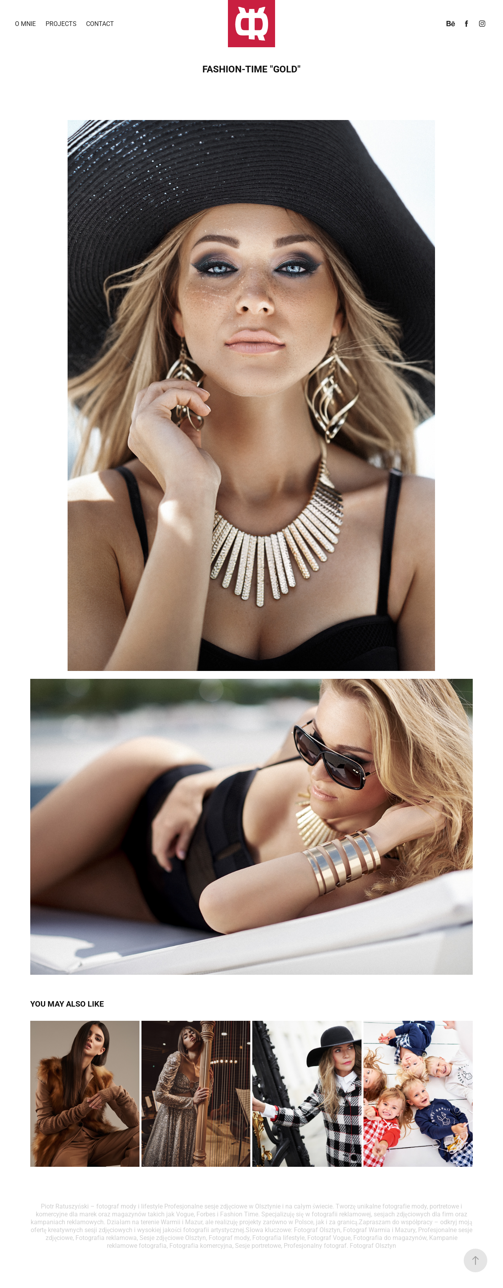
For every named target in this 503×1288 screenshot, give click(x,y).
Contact (100, 23)
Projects (61, 23)
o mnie (25, 23)
